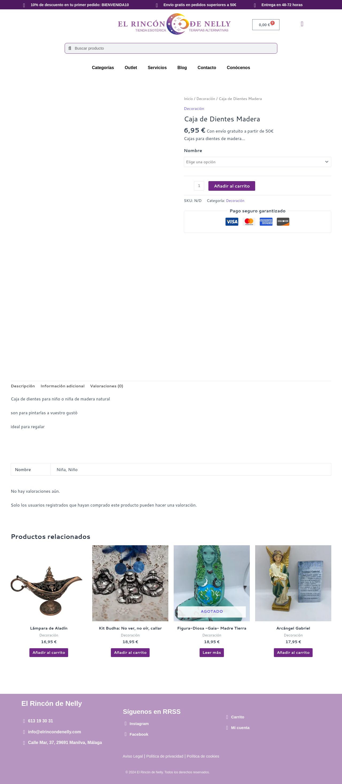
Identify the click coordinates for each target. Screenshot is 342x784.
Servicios (157, 67)
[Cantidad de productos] (199, 187)
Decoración (207, 98)
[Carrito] (227, 717)
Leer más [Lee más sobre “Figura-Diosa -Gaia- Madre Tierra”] (211, 655)
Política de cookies (206, 756)
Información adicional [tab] (67, 386)
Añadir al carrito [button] (49, 655)
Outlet (131, 67)
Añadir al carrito (233, 187)
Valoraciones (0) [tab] (115, 386)
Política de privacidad (164, 756)
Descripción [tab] (24, 386)
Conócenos (238, 67)
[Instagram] (125, 723)
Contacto (207, 67)
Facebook (139, 734)
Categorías (103, 67)
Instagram (139, 723)
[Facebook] (125, 734)
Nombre (193, 150)
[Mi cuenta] (227, 727)
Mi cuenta (240, 728)
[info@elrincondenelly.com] (24, 732)
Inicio (189, 98)
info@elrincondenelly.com (54, 732)
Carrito (237, 717)
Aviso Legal (129, 756)
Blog (182, 67)
